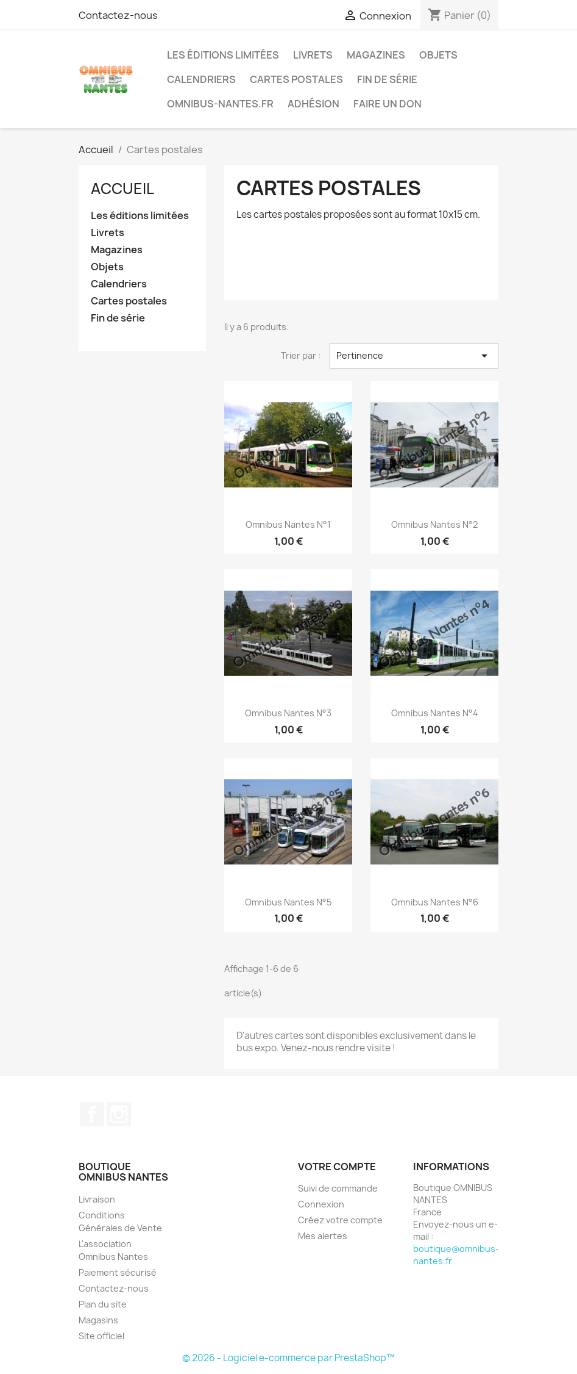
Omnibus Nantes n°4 (434, 713)
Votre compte (337, 1166)
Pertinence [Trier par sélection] (414, 355)
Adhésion (313, 103)
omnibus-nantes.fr (220, 103)
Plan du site (103, 1304)
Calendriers (201, 79)
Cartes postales (296, 79)
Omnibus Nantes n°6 (434, 902)
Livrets (313, 55)
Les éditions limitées (223, 55)
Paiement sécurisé (118, 1272)
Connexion (321, 1204)
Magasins (98, 1320)
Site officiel (101, 1336)
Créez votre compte (340, 1220)
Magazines (376, 55)
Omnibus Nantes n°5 (288, 902)
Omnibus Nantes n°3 (288, 713)
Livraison (97, 1199)
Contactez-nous (118, 15)
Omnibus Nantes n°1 (288, 524)
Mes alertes (322, 1236)
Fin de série (387, 79)
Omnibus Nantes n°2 (434, 524)
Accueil (122, 188)
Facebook (92, 1114)
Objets (438, 55)
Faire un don (387, 103)
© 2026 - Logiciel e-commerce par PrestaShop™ (288, 1357)
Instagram (119, 1114)
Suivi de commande (338, 1188)
